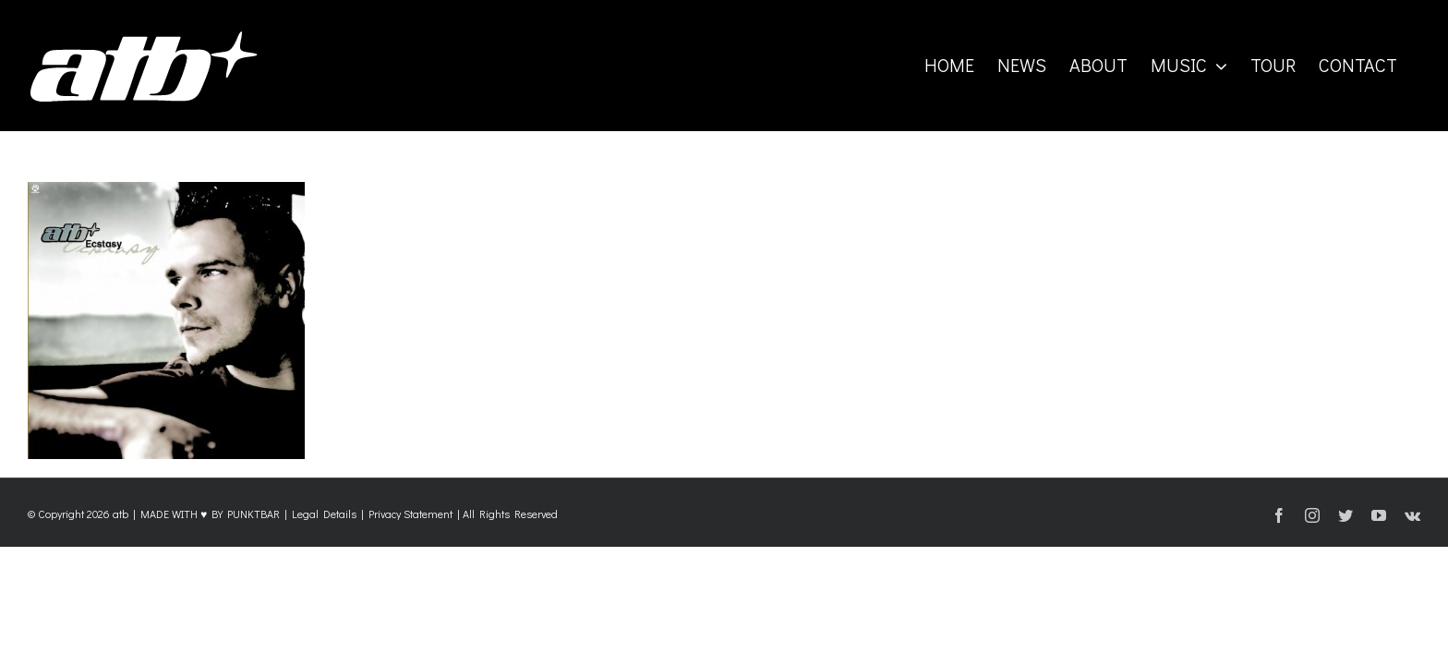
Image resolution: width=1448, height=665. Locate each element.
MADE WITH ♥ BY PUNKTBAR (210, 513)
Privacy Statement (410, 513)
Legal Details (324, 513)
